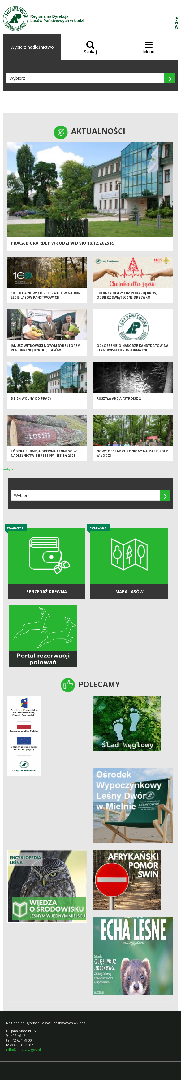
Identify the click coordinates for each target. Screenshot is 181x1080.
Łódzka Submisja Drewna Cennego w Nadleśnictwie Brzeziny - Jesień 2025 (44, 453)
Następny (9, 469)
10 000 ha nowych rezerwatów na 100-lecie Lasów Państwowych (45, 295)
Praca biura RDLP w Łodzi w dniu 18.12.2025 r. (62, 243)
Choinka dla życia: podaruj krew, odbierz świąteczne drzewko (127, 295)
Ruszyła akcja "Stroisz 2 (119, 398)
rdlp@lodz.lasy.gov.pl (23, 1049)
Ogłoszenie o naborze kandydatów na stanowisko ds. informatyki (132, 348)
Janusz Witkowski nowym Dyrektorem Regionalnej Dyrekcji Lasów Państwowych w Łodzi (45, 350)
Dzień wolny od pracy (31, 398)
